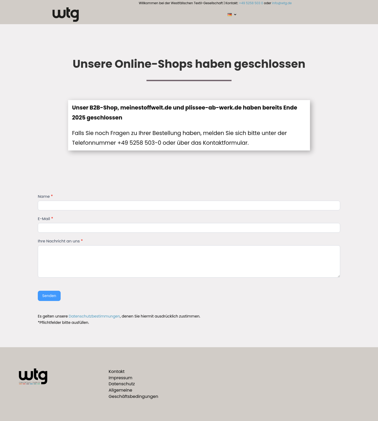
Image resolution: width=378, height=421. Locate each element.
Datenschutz (122, 384)
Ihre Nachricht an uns (60, 241)
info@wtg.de (282, 3)
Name (45, 196)
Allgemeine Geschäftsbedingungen (133, 393)
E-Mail (45, 218)
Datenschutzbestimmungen (94, 316)
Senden (49, 295)
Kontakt (117, 371)
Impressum (121, 378)
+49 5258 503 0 (251, 3)
